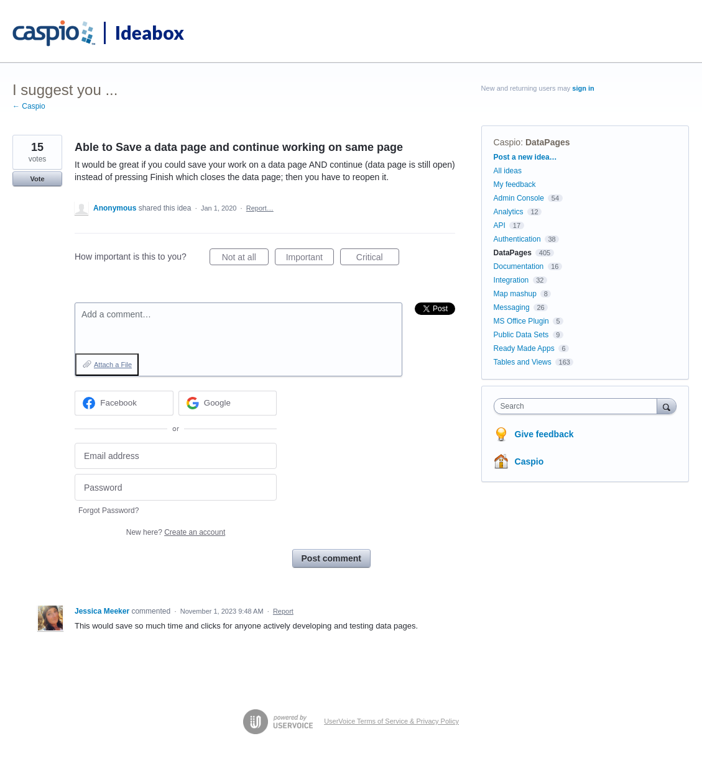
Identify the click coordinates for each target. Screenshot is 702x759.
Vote (37, 179)
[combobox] (578, 406)
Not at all (245, 259)
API (500, 225)
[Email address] (176, 456)
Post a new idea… (525, 157)
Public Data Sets (521, 334)
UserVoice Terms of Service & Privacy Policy (391, 721)
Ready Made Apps (524, 348)
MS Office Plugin (521, 321)
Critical (377, 259)
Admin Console (519, 198)
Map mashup (515, 293)
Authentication (517, 239)
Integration (511, 280)
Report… (260, 208)
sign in (583, 88)
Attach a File (113, 364)
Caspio (507, 142)
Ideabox (149, 32)
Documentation (519, 266)
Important (310, 259)
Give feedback (544, 434)
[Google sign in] (227, 403)
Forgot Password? (108, 510)
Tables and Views (523, 362)
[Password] (176, 487)
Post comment (331, 558)
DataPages (547, 142)
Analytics (509, 211)
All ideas (508, 170)
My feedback (515, 184)
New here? (175, 532)
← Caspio (28, 106)
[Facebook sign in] (124, 403)
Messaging (512, 307)
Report (283, 611)
